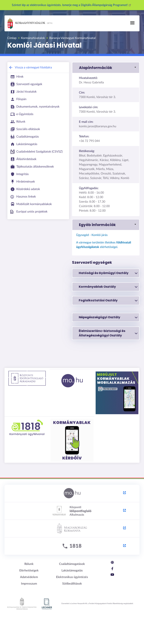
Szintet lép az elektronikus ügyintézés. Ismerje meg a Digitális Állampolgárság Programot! (72, 5)
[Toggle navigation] (132, 23)
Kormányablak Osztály (108, 287)
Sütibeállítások (72, 583)
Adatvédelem (29, 577)
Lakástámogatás (72, 570)
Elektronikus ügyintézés (72, 577)
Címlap (11, 38)
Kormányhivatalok (26, 23)
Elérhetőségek (29, 570)
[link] (105, 67)
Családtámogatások (72, 563)
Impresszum (29, 583)
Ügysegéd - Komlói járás (92, 235)
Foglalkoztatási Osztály (108, 300)
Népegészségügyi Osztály (108, 317)
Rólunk (29, 563)
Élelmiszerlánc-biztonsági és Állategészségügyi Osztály (108, 333)
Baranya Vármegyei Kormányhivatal (72, 38)
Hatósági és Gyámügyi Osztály (108, 273)
